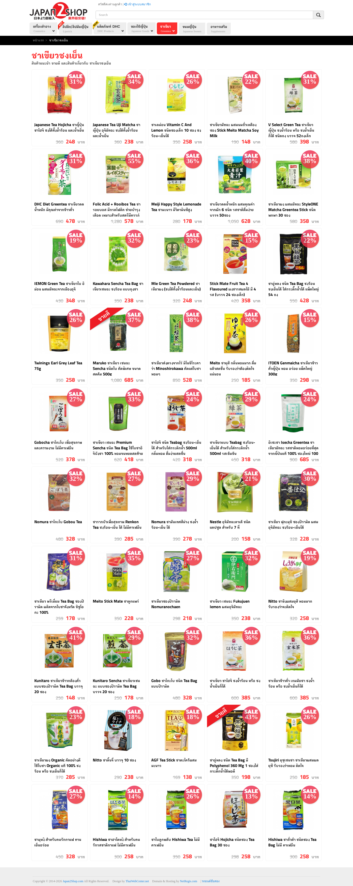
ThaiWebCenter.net (137, 881)
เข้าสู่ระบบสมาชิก (137, 4)
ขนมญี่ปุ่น (194, 29)
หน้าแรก (38, 40)
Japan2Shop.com (73, 881)
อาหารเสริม (221, 29)
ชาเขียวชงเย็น (58, 40)
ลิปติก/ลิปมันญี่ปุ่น (74, 28)
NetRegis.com (188, 881)
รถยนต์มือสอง (211, 881)
